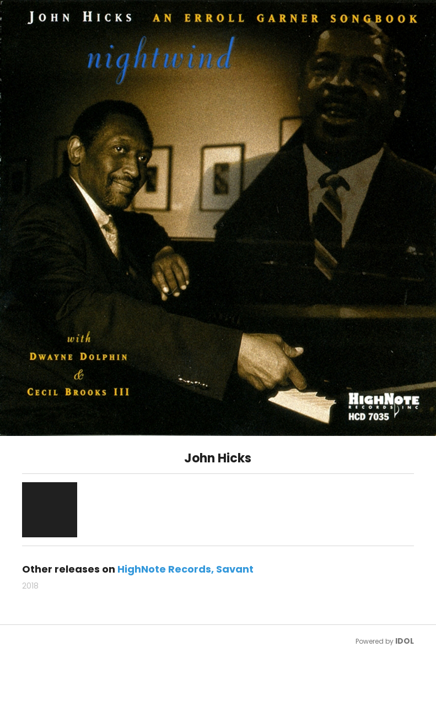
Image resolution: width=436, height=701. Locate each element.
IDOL (404, 640)
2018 (30, 585)
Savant (235, 569)
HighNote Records (164, 569)
